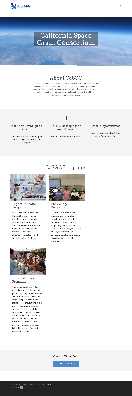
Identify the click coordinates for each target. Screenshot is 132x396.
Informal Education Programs (26, 279)
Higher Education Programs (25, 205)
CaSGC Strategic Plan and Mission (66, 127)
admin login (49, 384)
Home (30, 18)
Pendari (19, 388)
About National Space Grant (26, 127)
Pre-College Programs (59, 205)
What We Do (65, 18)
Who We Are (41, 18)
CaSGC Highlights (95, 18)
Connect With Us (113, 18)
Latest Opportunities (105, 126)
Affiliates (53, 18)
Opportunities (79, 18)
